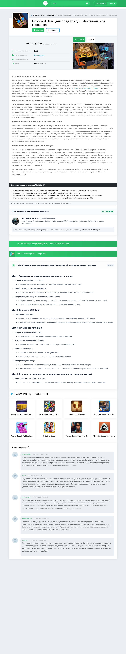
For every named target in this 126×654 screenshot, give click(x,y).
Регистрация (100, 3)
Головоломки (39, 55)
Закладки (53, 30)
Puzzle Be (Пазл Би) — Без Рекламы (85, 88)
